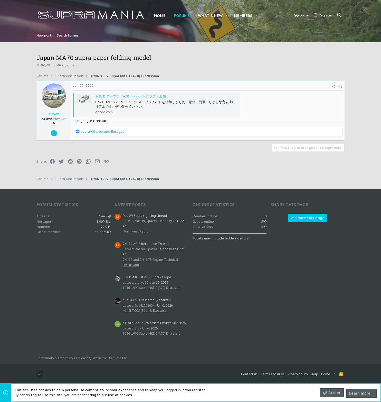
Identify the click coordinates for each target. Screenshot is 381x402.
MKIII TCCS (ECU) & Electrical (145, 310)
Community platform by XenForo (82, 358)
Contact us (249, 374)
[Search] (339, 15)
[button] (226, 16)
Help (314, 374)
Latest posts (130, 204)
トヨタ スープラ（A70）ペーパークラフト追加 (130, 96)
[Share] (333, 86)
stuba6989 (103, 232)
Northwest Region (136, 231)
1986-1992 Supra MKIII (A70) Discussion (152, 288)
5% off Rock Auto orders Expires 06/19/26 (154, 323)
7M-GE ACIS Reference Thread (146, 244)
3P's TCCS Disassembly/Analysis (147, 300)
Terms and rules (272, 374)
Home (325, 374)
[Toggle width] (39, 374)
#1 (340, 86)
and (103, 131)
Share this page (308, 218)
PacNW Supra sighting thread (145, 216)
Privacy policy (298, 374)
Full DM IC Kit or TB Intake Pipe (147, 277)
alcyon (45, 65)
